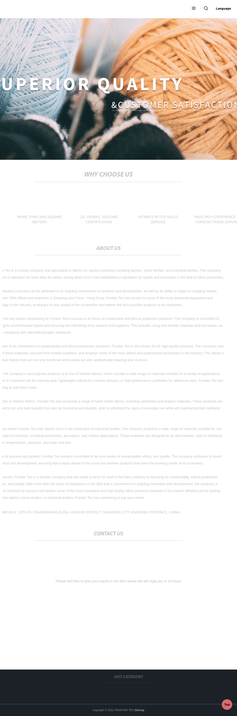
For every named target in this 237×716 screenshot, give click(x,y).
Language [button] (223, 8)
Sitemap (139, 710)
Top (227, 704)
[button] (193, 8)
